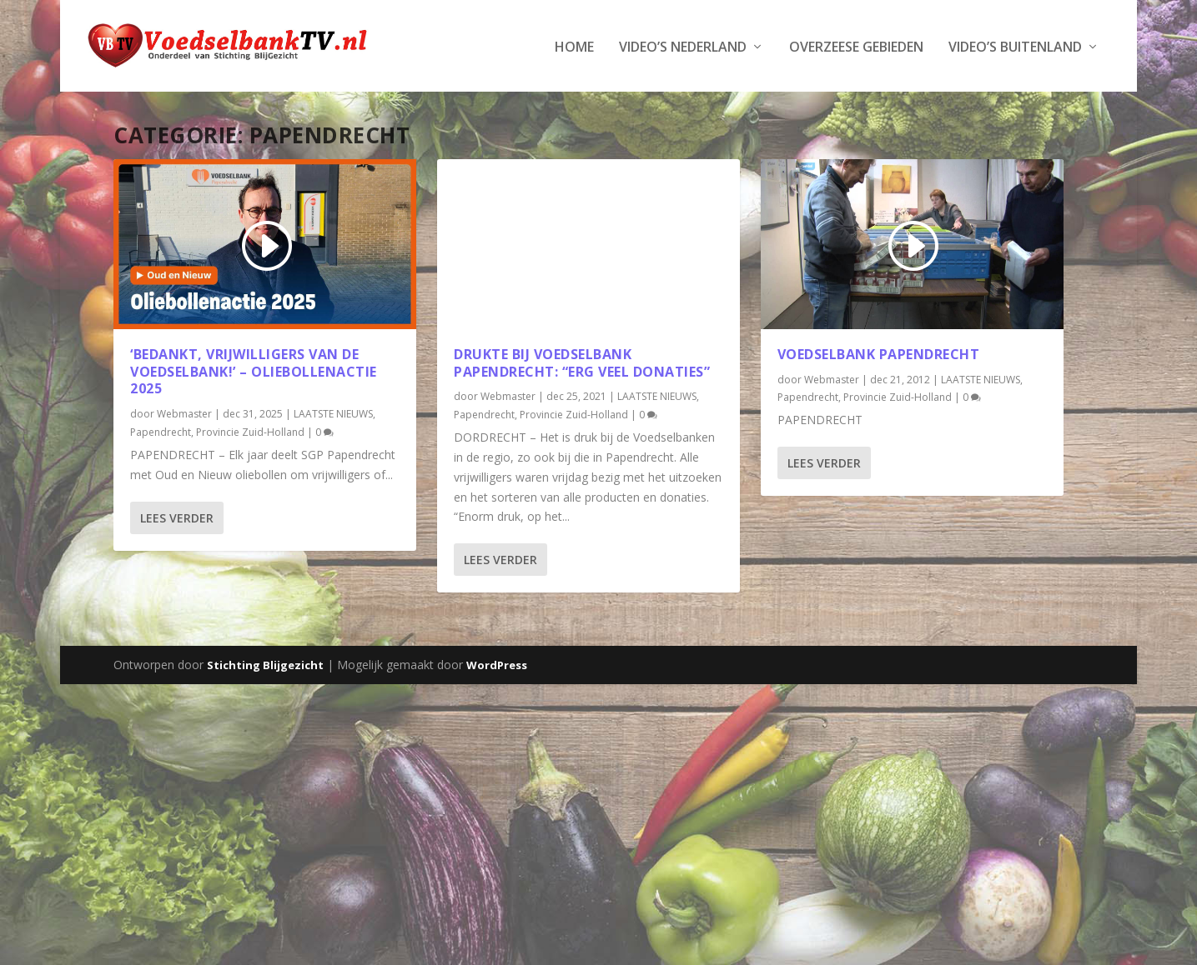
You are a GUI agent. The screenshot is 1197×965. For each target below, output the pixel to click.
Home (574, 46)
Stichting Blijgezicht (265, 664)
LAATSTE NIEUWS (333, 413)
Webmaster (184, 413)
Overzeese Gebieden (856, 46)
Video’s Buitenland (1015, 46)
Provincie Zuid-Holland (250, 430)
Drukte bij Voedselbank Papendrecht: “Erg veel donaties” (582, 361)
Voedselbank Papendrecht (878, 352)
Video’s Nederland (683, 46)
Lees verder (177, 516)
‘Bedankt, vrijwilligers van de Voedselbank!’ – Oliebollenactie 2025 (253, 370)
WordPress (496, 664)
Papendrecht (160, 430)
